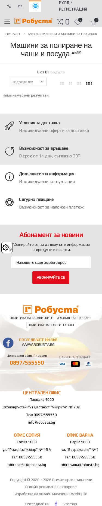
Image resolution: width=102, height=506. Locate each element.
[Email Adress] (51, 262)
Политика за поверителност (51, 325)
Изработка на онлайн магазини (42, 494)
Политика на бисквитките (31, 317)
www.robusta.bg (38, 344)
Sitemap (70, 504)
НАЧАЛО (12, 34)
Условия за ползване (74, 317)
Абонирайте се (51, 277)
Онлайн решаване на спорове (51, 487)
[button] (67, 22)
